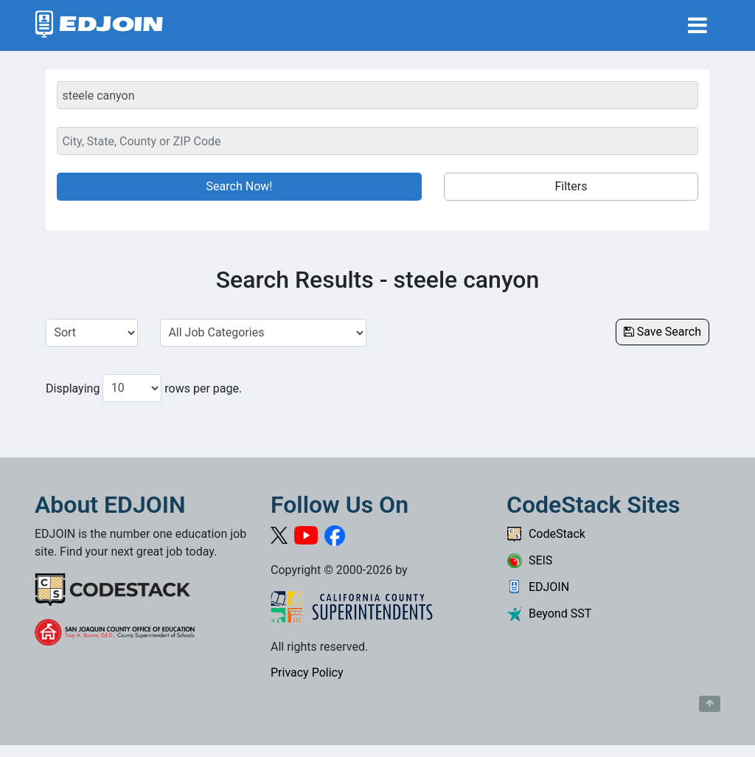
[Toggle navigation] (697, 25)
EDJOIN (538, 587)
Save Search (662, 332)
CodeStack (546, 534)
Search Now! (239, 186)
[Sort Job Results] (92, 333)
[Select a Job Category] (263, 333)
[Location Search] (377, 141)
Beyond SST (549, 613)
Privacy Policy (307, 673)
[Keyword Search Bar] (377, 95)
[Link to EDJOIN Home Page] (99, 25)
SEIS (529, 560)
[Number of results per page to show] (131, 388)
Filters (570, 186)
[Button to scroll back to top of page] (709, 704)
